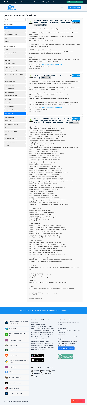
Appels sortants (9, 106)
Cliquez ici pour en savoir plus (58, 310)
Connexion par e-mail (11, 70)
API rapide (12, 372)
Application (8, 60)
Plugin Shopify (9, 113)
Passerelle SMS (9, 117)
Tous (6, 27)
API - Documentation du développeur (67, 341)
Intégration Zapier (14, 355)
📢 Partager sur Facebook (66, 348)
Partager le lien (76, 21)
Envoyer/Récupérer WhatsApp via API (18, 334)
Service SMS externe (11, 78)
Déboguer (8, 31)
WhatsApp (8, 135)
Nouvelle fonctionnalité (11, 34)
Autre (6, 38)
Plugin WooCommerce (11, 142)
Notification (8, 99)
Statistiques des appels (11, 124)
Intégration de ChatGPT (15, 350)
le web (7, 127)
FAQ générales (62, 334)
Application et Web (10, 63)
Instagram (35, 371)
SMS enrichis (12, 328)
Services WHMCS (14, 388)
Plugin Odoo (12, 367)
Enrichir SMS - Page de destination (14, 74)
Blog (59, 339)
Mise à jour (8, 41)
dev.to (34, 368)
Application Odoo (9, 103)
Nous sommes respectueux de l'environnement (70, 337)
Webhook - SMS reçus (11, 131)
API (6, 56)
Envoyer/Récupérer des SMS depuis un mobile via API (18, 322)
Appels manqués (9, 92)
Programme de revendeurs (12, 110)
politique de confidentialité (64, 322)
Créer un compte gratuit (75, 2)
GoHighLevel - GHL (10, 81)
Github (62, 339)
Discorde (41, 368)
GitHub (34, 376)
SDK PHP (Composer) (15, 377)
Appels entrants (9, 88)
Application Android (10, 53)
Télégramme (35, 373)
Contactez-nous (62, 328)
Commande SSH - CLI (15, 383)
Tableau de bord (75, 7)
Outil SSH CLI (9, 120)
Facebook (49, 368)
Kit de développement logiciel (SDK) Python (18, 361)
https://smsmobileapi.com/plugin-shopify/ (52, 64)
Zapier (7, 145)
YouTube (49, 373)
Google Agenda (9, 85)
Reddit (52, 371)
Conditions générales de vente (66, 320)
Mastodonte (44, 371)
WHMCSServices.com (11, 138)
